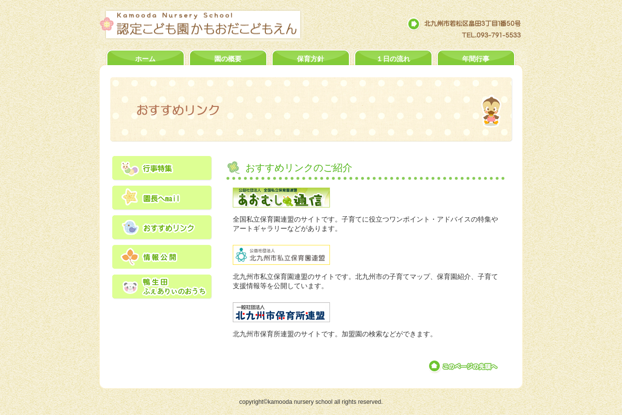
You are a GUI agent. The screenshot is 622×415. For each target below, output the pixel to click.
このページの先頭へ (464, 366)
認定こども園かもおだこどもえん (210, 24)
